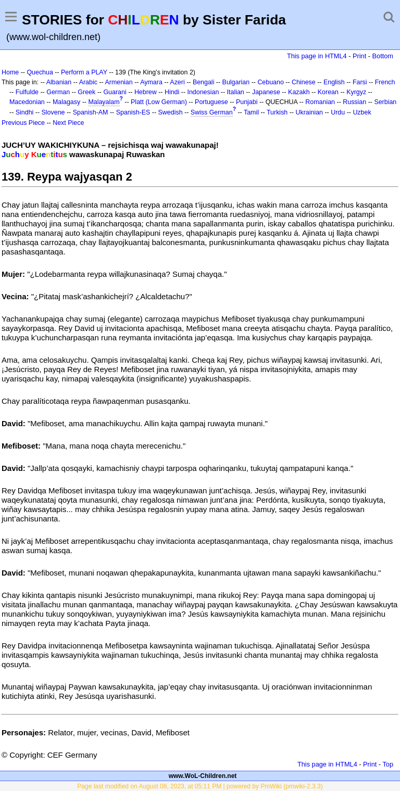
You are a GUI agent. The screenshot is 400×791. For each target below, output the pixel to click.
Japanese (266, 92)
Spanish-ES (133, 112)
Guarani (114, 92)
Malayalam (103, 102)
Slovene (53, 112)
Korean (328, 92)
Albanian (58, 82)
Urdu (338, 112)
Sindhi (25, 112)
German (58, 92)
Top (387, 764)
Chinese (304, 82)
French (385, 82)
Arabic (88, 82)
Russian (354, 102)
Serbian (385, 102)
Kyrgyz (356, 92)
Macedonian (27, 102)
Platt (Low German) (159, 102)
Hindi (172, 92)
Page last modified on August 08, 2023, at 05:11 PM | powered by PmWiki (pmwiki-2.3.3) (199, 786)
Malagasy (66, 102)
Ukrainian (309, 112)
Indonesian (203, 92)
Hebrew (145, 92)
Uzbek (362, 112)
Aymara (151, 82)
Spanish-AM (90, 112)
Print (359, 56)
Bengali (204, 82)
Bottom (382, 56)
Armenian (118, 82)
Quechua (40, 72)
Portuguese (211, 102)
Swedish (170, 112)
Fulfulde (27, 92)
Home (10, 72)
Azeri (177, 82)
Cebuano (270, 82)
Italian (235, 92)
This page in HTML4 (317, 56)
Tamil (251, 112)
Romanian (320, 102)
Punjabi (247, 102)
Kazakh (299, 92)
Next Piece (68, 122)
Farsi (360, 82)
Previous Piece (23, 122)
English (334, 82)
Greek (86, 92)
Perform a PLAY (84, 72)
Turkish (277, 112)
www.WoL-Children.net (203, 776)
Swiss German (212, 112)
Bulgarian (236, 82)
